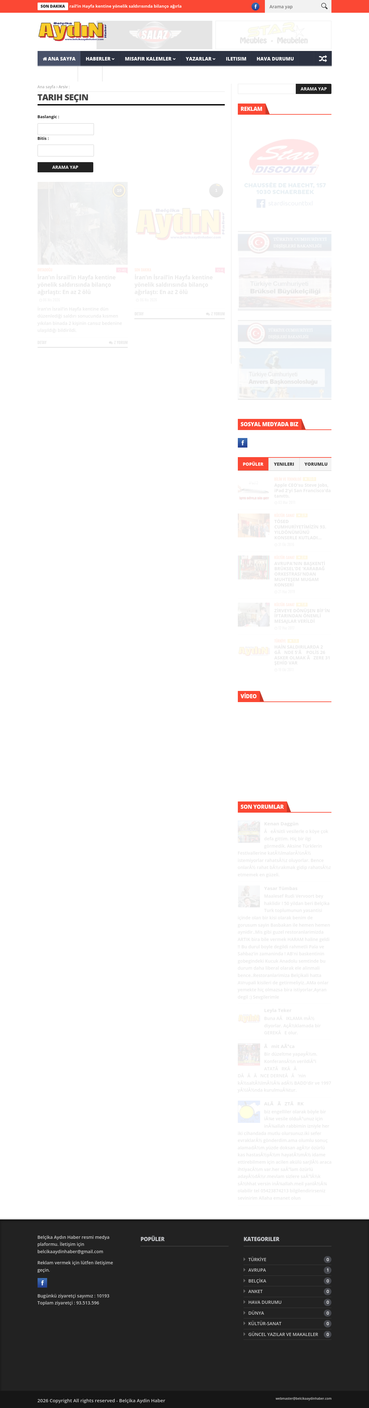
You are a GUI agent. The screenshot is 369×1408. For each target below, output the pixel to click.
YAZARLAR (199, 58)
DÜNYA (256, 1313)
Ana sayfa (46, 87)
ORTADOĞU (45, 270)
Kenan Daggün (281, 824)
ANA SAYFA (59, 58)
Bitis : (43, 138)
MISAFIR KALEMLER (148, 58)
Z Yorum (118, 342)
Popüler (253, 464)
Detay (42, 342)
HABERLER (98, 58)
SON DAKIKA (58, 74)
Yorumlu (316, 464)
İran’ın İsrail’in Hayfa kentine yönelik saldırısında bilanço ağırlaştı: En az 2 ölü (137, 6)
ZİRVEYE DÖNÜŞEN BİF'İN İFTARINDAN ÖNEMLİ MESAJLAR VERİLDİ (302, 615)
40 (122, 270)
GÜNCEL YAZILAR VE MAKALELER (283, 1334)
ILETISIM (236, 58)
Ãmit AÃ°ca (279, 1046)
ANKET (255, 1291)
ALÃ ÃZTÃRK (284, 1104)
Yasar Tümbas (281, 888)
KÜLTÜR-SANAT (284, 516)
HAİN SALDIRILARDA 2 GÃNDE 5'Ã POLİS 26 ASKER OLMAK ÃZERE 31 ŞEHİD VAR (302, 655)
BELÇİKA (257, 1281)
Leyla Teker (278, 1010)
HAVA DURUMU (275, 58)
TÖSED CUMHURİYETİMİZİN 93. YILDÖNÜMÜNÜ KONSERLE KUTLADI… (300, 529)
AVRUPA (257, 1270)
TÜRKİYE (280, 641)
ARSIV (90, 74)
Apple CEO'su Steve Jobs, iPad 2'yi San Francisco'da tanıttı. (302, 490)
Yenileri (284, 464)
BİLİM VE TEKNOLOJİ (288, 479)
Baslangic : (49, 116)
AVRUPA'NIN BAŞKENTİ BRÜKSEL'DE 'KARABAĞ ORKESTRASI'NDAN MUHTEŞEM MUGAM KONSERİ (299, 574)
